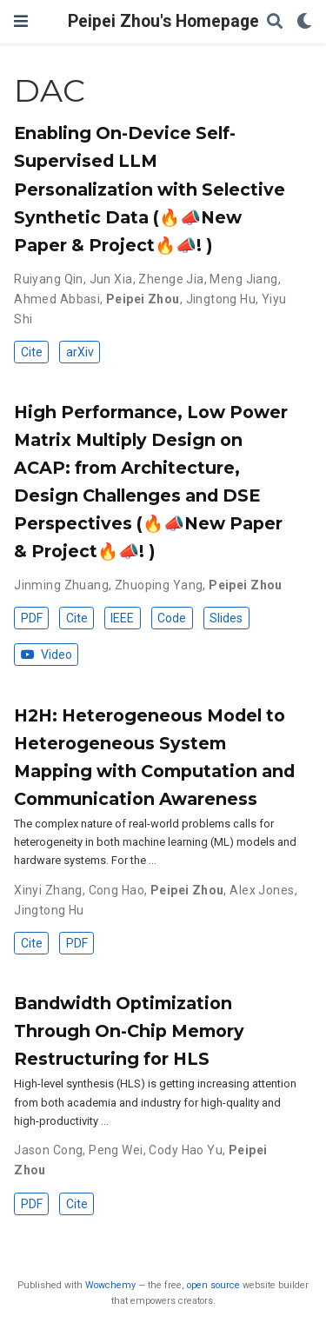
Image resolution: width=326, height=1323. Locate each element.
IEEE (122, 618)
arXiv (80, 352)
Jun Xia (111, 279)
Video (46, 655)
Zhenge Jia (170, 279)
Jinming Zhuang (61, 585)
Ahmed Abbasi (57, 299)
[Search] (275, 22)
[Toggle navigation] (21, 21)
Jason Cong (48, 1150)
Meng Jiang (243, 279)
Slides (226, 618)
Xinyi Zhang (48, 890)
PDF (32, 618)
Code (171, 618)
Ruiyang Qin (48, 279)
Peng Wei (116, 1150)
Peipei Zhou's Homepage (163, 21)
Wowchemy (110, 1285)
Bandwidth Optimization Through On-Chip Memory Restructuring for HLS (129, 1031)
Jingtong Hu (221, 299)
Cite (32, 352)
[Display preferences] (304, 22)
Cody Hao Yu (186, 1150)
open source (213, 1285)
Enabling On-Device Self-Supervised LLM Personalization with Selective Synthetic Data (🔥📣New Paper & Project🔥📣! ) (149, 189)
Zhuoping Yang (159, 585)
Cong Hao (116, 890)
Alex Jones (262, 890)
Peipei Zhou (143, 299)
